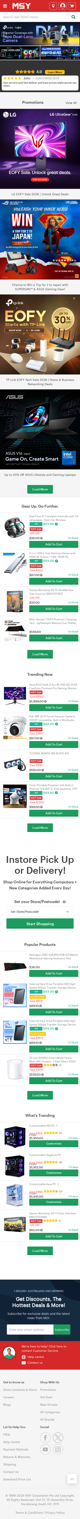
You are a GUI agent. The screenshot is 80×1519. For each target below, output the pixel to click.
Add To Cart (53, 544)
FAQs (6, 1434)
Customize (53, 1143)
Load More (40, 489)
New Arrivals (49, 1404)
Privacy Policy (55, 1512)
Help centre (36, 1357)
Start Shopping (40, 923)
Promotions (48, 1389)
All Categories (50, 1412)
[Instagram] (58, 1453)
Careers (8, 1397)
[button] (4, 34)
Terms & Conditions (29, 1512)
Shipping (9, 1464)
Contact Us (11, 1472)
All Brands (47, 1419)
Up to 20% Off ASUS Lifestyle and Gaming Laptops (40, 474)
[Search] (73, 17)
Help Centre (11, 1442)
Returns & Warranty (16, 1457)
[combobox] (40, 17)
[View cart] (72, 6)
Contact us (35, 1362)
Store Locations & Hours (20, 1389)
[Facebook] (46, 1442)
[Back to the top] (72, 1478)
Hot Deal (46, 1397)
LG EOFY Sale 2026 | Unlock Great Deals (40, 194)
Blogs (7, 1404)
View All (71, 102)
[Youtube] (46, 1453)
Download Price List (17, 1479)
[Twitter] (58, 1442)
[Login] (62, 6)
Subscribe (62, 1329)
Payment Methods (15, 1449)
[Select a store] (53, 6)
